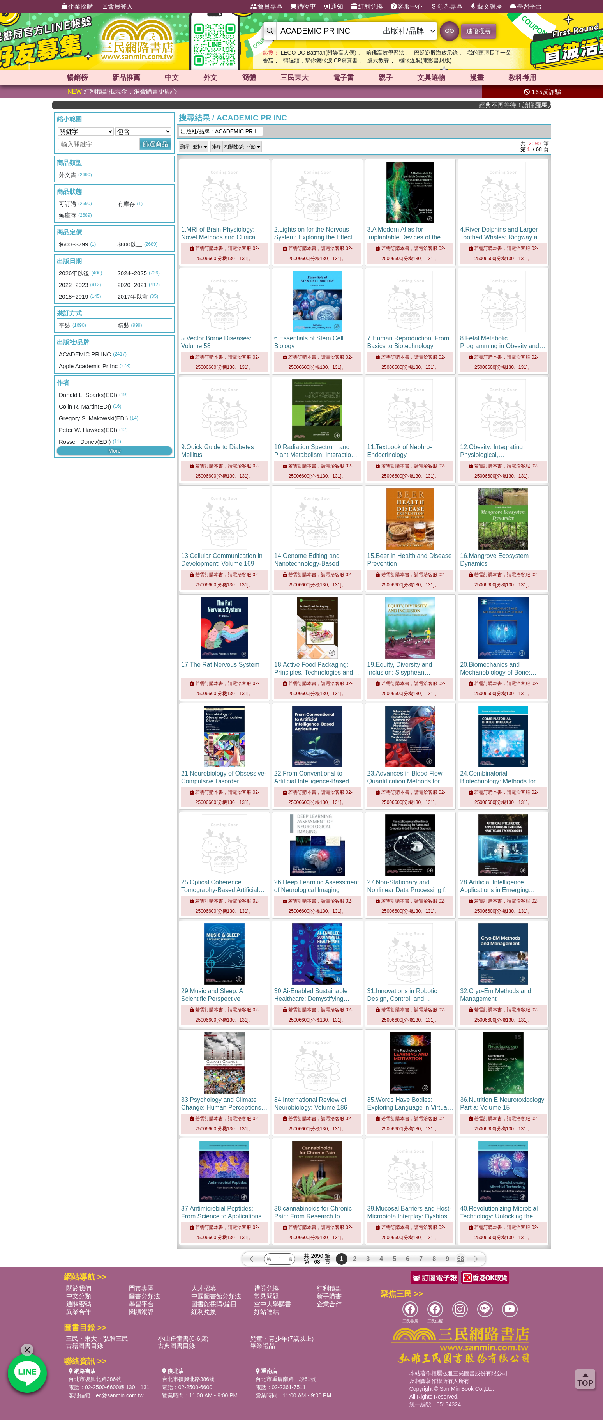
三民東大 (294, 77)
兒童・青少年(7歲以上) (282, 1338)
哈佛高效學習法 (385, 53)
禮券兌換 (266, 1288)
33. (224, 1107)
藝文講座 (486, 6)
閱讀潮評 (141, 1311)
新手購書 (329, 1296)
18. (317, 672)
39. (410, 1216)
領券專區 (446, 6)
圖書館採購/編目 (213, 1304)
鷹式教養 (378, 60)
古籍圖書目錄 (84, 1345)
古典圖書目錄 (176, 1345)
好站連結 (266, 1311)
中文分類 (78, 1296)
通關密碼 (78, 1304)
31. (402, 999)
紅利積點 (329, 1288)
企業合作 (329, 1304)
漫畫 (477, 77)
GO (449, 30)
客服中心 (407, 6)
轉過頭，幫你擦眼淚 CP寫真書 (320, 60)
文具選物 (431, 77)
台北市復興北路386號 (95, 1379)
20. (498, 672)
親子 (386, 77)
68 (460, 1258)
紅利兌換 (367, 6)
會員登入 (117, 6)
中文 (172, 77)
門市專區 (141, 1288)
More (114, 451)
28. (497, 890)
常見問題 (266, 1296)
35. (410, 1107)
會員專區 (266, 6)
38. (313, 1216)
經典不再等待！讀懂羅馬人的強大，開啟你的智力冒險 (527, 105)
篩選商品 (155, 144)
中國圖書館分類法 (216, 1296)
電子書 (343, 77)
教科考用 (522, 77)
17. (220, 664)
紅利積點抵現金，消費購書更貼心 (122, 91)
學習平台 (526, 6)
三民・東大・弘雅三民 (97, 1338)
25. (222, 890)
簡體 (249, 77)
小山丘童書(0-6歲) (183, 1338)
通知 (333, 6)
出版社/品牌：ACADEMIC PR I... (221, 131)
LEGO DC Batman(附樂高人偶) (318, 53)
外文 (210, 77)
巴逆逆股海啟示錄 (436, 53)
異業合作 (78, 1311)
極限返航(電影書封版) (425, 60)
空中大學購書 (272, 1304)
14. (315, 563)
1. (222, 237)
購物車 (303, 6)
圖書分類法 (144, 1296)
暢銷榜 (77, 77)
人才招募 (203, 1288)
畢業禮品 (262, 1345)
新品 (126, 77)
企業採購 (77, 6)
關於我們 (78, 1288)
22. (314, 781)
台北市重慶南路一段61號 (286, 1379)
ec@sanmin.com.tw (119, 1395)
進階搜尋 (478, 31)
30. (313, 999)
